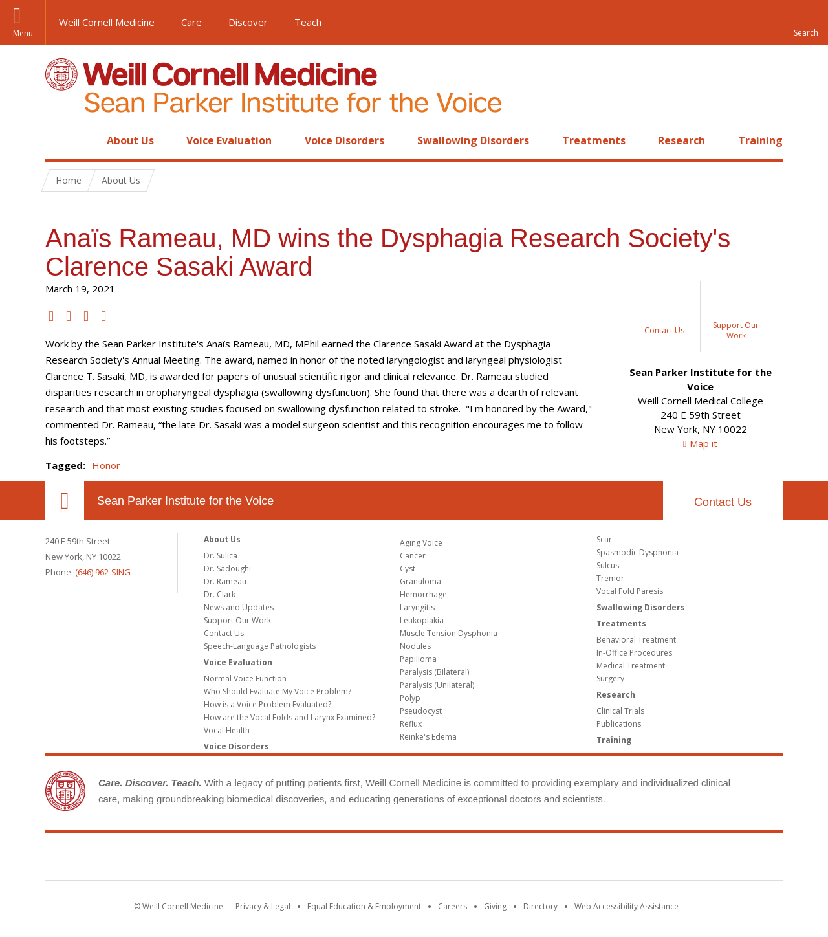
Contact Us (723, 502)
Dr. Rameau (225, 581)
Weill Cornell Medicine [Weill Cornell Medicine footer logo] (414, 859)
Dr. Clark (219, 594)
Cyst (407, 568)
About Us (130, 140)
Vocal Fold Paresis (629, 591)
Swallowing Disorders (473, 140)
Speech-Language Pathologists (260, 646)
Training (760, 140)
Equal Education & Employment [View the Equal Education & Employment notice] (364, 906)
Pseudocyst (421, 710)
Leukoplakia (422, 620)
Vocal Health (227, 730)
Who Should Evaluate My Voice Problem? (277, 691)
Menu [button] (23, 33)
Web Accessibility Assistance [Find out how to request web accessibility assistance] (626, 906)
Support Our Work (237, 620)
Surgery (610, 678)
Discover (248, 22)
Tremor (610, 578)
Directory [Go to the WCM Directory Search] (540, 906)
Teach (307, 22)
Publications (618, 723)
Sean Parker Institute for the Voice (185, 500)
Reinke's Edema (428, 736)
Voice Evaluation (229, 140)
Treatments (594, 140)
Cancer (413, 555)
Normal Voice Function (245, 678)
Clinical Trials (620, 710)
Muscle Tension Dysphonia (448, 633)
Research (681, 140)
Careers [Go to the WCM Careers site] (452, 906)
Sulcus (607, 565)
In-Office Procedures (634, 652)
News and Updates (239, 607)
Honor (106, 465)
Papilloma (418, 659)
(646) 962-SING (103, 572)
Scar (604, 539)
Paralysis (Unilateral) (437, 684)
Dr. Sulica (220, 555)
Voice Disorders (344, 140)
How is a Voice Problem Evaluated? (267, 704)
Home (59, 140)
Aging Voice (421, 542)
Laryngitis (417, 607)
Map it (703, 443)
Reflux (411, 723)
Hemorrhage (423, 594)
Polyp (410, 697)
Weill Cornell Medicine (107, 22)
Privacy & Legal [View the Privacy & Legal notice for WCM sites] (262, 906)
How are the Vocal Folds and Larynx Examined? (289, 717)
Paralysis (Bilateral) (434, 672)
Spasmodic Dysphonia (637, 552)
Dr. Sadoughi (227, 568)
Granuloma (420, 581)
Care (191, 22)
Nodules (415, 646)
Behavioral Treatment (636, 639)
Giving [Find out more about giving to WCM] (495, 906)
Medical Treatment (630, 665)
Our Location (64, 500)
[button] (805, 22)
